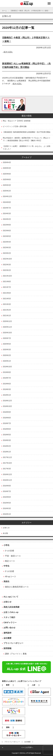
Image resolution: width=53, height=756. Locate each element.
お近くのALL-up (11, 612)
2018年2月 (7, 446)
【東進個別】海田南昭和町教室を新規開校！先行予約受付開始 (26, 132)
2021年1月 (7, 316)
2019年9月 (7, 372)
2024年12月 (7, 196)
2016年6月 (7, 497)
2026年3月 (7, 168)
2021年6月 (7, 293)
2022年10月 (7, 259)
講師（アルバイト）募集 (16, 654)
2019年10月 (7, 367)
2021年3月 (7, 304)
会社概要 (7, 638)
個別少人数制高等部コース (17, 587)
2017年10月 (7, 463)
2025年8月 (7, 179)
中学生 (6, 566)
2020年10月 (7, 333)
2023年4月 (7, 242)
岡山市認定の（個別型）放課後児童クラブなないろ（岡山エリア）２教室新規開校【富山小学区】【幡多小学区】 (26, 139)
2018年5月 (7, 435)
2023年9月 (7, 225)
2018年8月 (7, 418)
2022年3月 (7, 265)
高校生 (6, 581)
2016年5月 (7, 503)
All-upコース (10, 576)
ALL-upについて (11, 597)
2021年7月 (7, 287)
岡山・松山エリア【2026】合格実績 (16, 121)
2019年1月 (7, 395)
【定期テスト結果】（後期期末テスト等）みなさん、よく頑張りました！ (26, 147)
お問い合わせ (9, 627)
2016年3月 (7, 508)
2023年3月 (7, 248)
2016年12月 (7, 474)
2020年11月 (7, 327)
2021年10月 (7, 276)
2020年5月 (7, 344)
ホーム (4, 10)
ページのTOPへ (27, 748)
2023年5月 (7, 236)
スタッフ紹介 (9, 617)
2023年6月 (7, 231)
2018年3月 (7, 440)
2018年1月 (7, 452)
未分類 (5, 533)
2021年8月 (7, 282)
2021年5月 (7, 299)
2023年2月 (7, 253)
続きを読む (8, 52)
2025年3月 (7, 185)
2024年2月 (7, 219)
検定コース (10, 561)
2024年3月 (7, 214)
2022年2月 (7, 270)
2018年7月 (7, 423)
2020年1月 (7, 361)
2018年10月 (7, 406)
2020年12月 (7, 321)
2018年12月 (7, 401)
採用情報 (7, 648)
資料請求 (7, 633)
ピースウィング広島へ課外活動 (15, 126)
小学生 (6, 545)
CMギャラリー (10, 622)
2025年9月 (7, 174)
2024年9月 (7, 202)
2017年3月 (7, 469)
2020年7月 (7, 338)
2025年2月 (7, 191)
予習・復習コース (13, 556)
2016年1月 (7, 514)
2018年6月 (7, 429)
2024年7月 (7, 208)
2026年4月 (7, 162)
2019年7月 (7, 378)
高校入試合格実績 (11, 607)
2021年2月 (7, 310)
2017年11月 (7, 457)
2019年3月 (7, 389)
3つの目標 (9, 551)
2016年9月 (7, 486)
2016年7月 (7, 491)
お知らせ (6, 528)
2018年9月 (7, 412)
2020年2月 (7, 355)
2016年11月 (7, 480)
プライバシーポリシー (13, 643)
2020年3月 (7, 350)
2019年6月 (7, 384)
